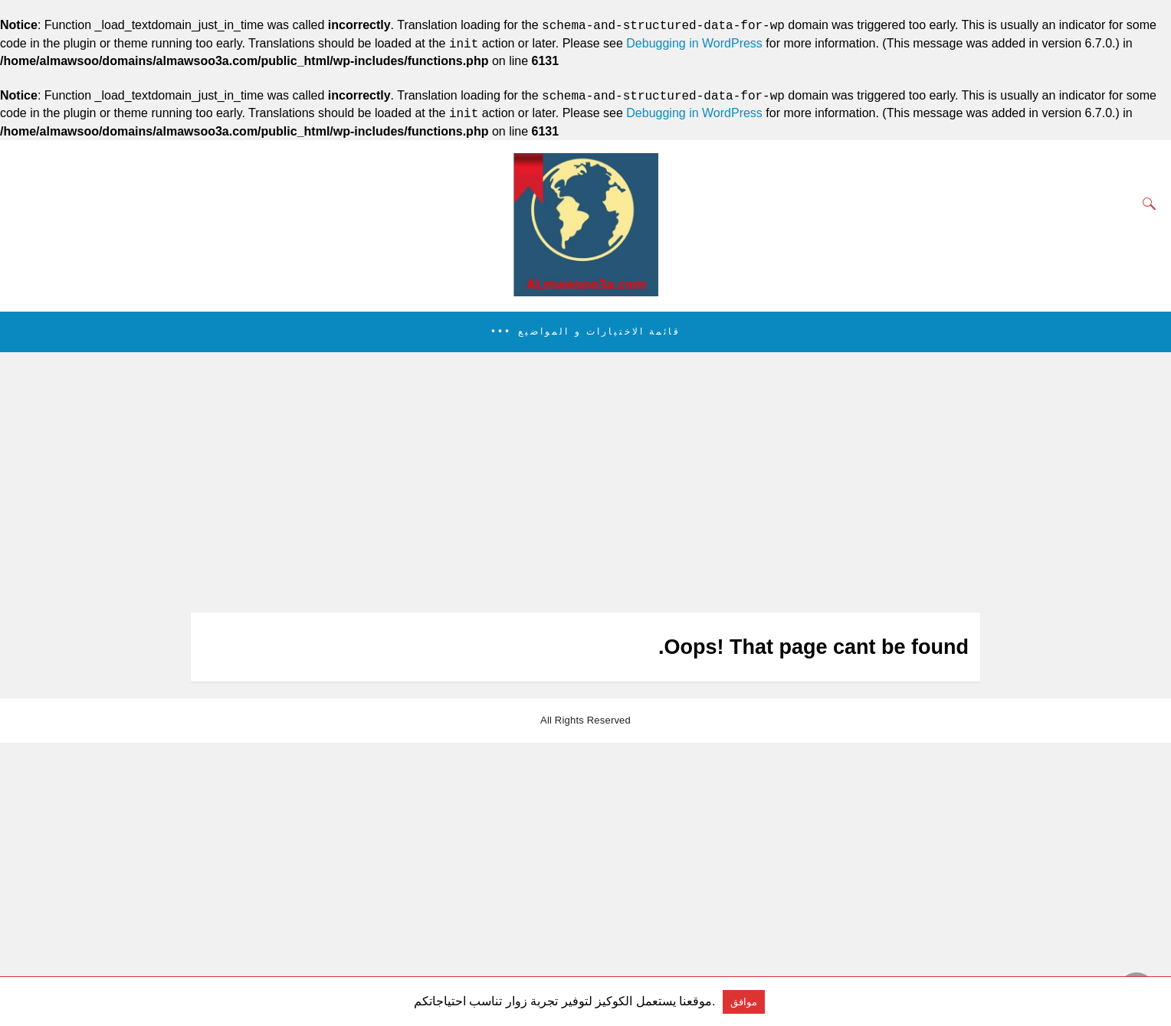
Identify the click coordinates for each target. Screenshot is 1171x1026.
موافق (743, 1002)
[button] (585, 332)
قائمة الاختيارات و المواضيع (599, 331)
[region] (581, 482)
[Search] (1146, 204)
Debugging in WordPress (694, 44)
